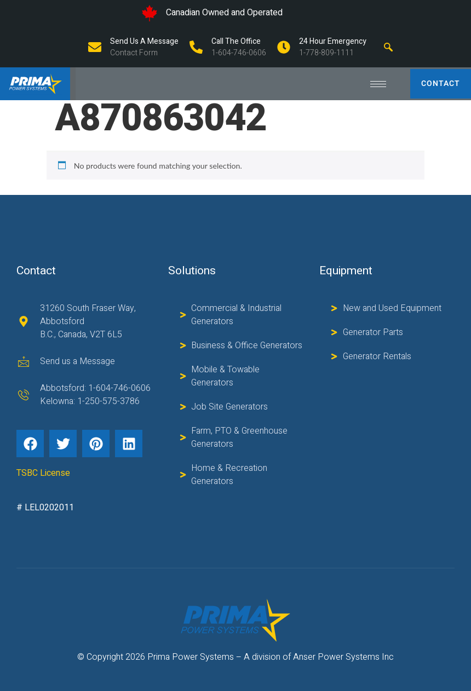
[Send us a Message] (94, 47)
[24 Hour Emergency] (283, 47)
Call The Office (236, 41)
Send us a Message (144, 41)
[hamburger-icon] (378, 84)
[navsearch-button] (388, 47)
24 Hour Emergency (332, 41)
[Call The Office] (196, 47)
